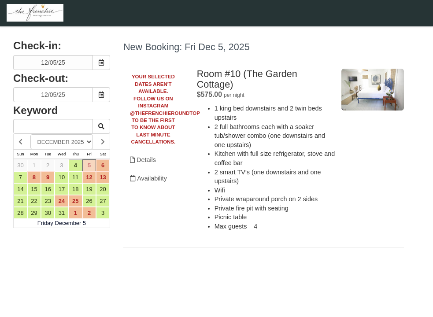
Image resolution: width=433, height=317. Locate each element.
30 (20, 165)
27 (103, 201)
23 (47, 201)
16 (47, 189)
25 (75, 201)
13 (103, 177)
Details (143, 159)
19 (89, 189)
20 (103, 189)
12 (89, 177)
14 (20, 189)
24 (62, 201)
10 (62, 177)
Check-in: (37, 46)
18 (75, 189)
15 (34, 189)
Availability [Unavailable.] (148, 178)
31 (62, 213)
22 (34, 201)
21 (20, 201)
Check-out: (40, 78)
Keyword (35, 110)
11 (75, 177)
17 (62, 189)
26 (89, 201)
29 (34, 213)
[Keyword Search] (53, 126)
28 (20, 213)
